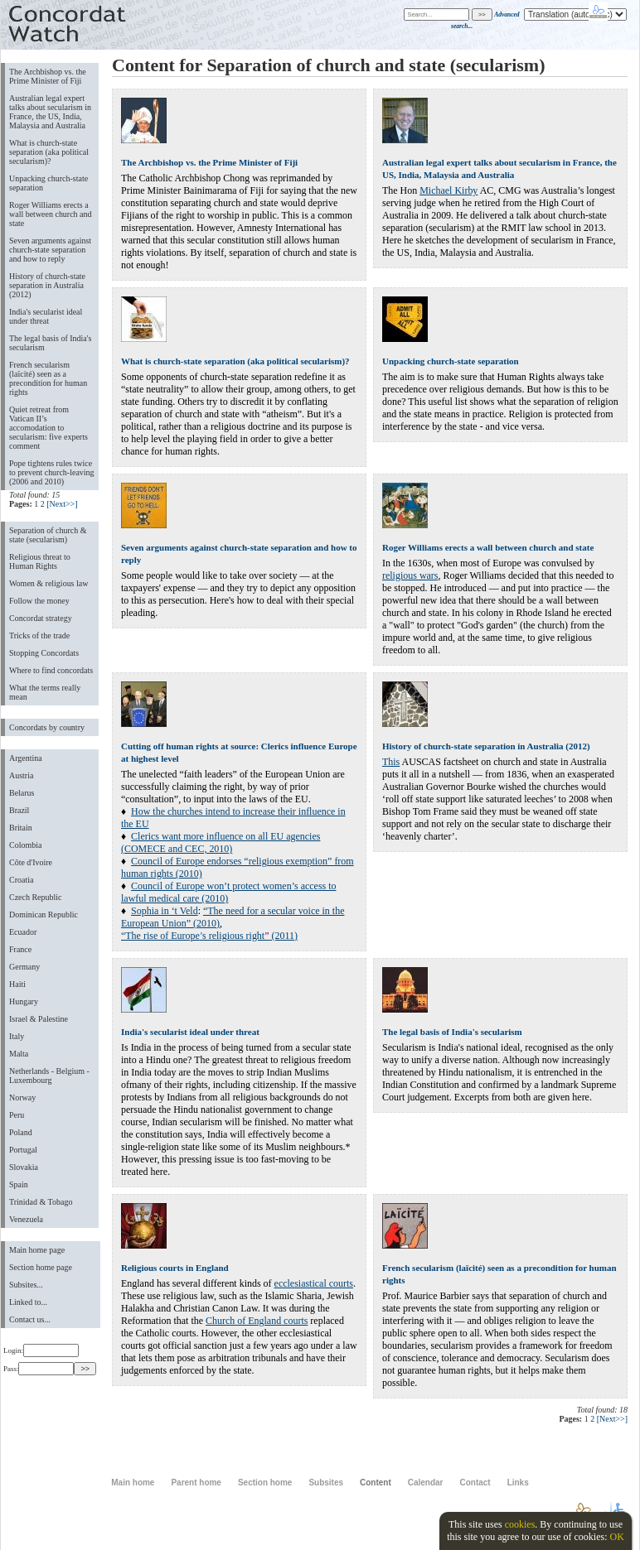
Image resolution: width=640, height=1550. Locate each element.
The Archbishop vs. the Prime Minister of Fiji (47, 76)
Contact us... (30, 1319)
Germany (24, 966)
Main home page (37, 1249)
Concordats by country (47, 727)
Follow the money (39, 600)
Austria (21, 775)
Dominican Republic (43, 914)
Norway (22, 1097)
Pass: (38, 1369)
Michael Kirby (448, 190)
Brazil (19, 810)
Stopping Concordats (44, 652)
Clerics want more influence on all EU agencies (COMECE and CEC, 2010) (220, 842)
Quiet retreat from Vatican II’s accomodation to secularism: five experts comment (48, 427)
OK (616, 1537)
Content (375, 1482)
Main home (132, 1482)
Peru (16, 1114)
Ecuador (22, 931)
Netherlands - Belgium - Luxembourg (49, 1075)
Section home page (40, 1267)
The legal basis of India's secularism (50, 343)
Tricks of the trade (39, 635)
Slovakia (23, 1167)
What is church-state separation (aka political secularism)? (49, 152)
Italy (16, 1036)
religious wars (410, 575)
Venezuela (26, 1219)
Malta (18, 1053)
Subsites (325, 1482)
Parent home (196, 1482)
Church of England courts (257, 1320)
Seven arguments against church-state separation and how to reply (50, 249)
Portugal (23, 1149)
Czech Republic (35, 897)
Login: (41, 1350)
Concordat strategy (40, 618)
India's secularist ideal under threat (45, 316)
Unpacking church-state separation (48, 183)
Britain (20, 827)
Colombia (25, 845)
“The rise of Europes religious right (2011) (209, 935)
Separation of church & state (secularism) (47, 535)
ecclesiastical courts (313, 1283)
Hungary (23, 1001)
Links (518, 1482)
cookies (520, 1524)
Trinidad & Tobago (40, 1201)
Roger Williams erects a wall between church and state (50, 214)
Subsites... (26, 1284)
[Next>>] (61, 503)
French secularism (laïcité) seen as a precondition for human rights (48, 378)
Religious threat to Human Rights (39, 561)
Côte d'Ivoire (30, 862)
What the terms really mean (44, 692)
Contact (474, 1482)
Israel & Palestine (38, 1018)
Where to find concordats (51, 670)
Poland (20, 1132)
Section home (265, 1482)
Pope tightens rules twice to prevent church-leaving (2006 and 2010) (52, 472)
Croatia (21, 879)
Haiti (17, 984)
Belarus (22, 792)
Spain (18, 1184)
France (20, 949)
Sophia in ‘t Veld (164, 911)
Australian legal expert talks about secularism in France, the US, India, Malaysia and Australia (50, 112)
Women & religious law (48, 583)
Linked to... (28, 1302)
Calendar (426, 1482)
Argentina (25, 758)
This (391, 762)
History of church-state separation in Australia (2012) (47, 285)
